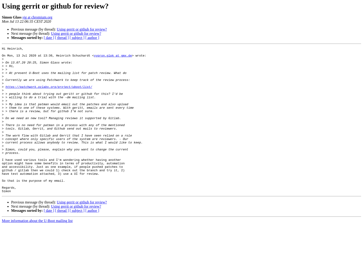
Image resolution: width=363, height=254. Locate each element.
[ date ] (49, 38)
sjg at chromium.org (37, 17)
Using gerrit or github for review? (82, 29)
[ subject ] (77, 38)
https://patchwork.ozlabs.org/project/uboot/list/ (49, 95)
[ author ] (92, 38)
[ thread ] (62, 38)
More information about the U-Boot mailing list (37, 250)
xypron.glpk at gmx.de (113, 57)
